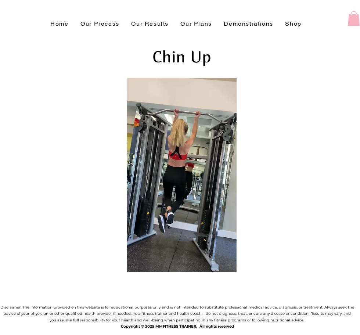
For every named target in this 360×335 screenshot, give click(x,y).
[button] (354, 18)
